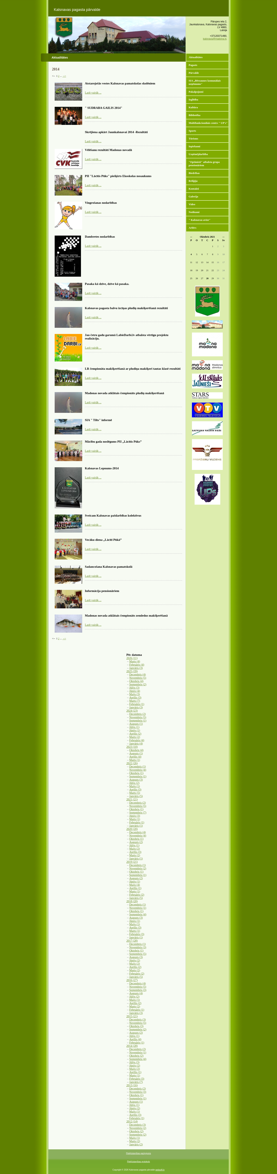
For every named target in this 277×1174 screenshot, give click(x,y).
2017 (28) (132, 940)
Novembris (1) (137, 907)
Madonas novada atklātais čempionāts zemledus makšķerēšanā (126, 615)
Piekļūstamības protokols (138, 1161)
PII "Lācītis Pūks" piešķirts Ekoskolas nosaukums (118, 176)
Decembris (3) (137, 1019)
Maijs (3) (134, 694)
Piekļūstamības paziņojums (138, 1153)
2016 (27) (132, 980)
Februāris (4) (136, 664)
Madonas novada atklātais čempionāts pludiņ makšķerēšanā (124, 393)
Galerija (193, 196)
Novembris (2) (137, 868)
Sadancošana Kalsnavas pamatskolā (108, 566)
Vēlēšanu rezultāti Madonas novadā (108, 150)
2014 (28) (132, 1045)
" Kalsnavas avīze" (199, 219)
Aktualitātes (196, 57)
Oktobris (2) (136, 1055)
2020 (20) (132, 829)
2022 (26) (132, 763)
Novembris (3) (137, 947)
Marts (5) (134, 792)
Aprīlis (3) (135, 697)
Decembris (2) (137, 714)
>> (223, 237)
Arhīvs (192, 227)
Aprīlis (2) (135, 733)
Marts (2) (134, 737)
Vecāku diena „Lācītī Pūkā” (103, 539)
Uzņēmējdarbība (198, 154)
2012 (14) (132, 1121)
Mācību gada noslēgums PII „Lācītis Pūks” (113, 441)
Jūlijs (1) (134, 727)
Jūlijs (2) (134, 783)
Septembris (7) (137, 812)
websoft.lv (159, 1170)
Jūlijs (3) (134, 687)
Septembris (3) (137, 990)
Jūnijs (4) (134, 691)
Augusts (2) (136, 842)
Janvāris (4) (136, 743)
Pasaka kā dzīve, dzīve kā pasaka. (107, 283)
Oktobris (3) (136, 1026)
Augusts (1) (136, 723)
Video (192, 204)
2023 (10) (132, 746)
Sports (192, 130)
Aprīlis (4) (135, 756)
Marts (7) (134, 700)
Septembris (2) (137, 684)
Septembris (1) (137, 720)
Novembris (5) (137, 677)
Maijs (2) (134, 848)
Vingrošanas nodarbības (101, 202)
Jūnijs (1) (134, 730)
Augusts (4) (136, 993)
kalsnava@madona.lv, (215, 38)
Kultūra (193, 107)
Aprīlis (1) (135, 888)
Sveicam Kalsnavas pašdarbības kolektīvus (113, 515)
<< (191, 237)
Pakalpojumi (196, 91)
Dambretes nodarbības (100, 236)
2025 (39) (132, 671)
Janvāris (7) (136, 1082)
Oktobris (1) (136, 773)
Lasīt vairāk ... (93, 92)
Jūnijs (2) (134, 960)
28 (207, 278)
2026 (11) (131, 658)
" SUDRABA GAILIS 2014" (103, 107)
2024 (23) (132, 710)
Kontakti (194, 188)
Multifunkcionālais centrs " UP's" (208, 122)
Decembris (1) (137, 766)
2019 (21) (132, 861)
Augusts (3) (136, 779)
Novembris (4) (137, 769)
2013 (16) (132, 1085)
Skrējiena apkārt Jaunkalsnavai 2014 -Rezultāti (116, 132)
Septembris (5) (137, 953)
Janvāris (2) (136, 1144)
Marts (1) (134, 760)
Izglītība (193, 99)
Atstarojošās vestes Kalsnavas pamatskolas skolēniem (120, 83)
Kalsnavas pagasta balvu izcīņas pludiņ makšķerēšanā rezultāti (126, 308)
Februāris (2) (136, 894)
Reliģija (193, 180)
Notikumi (194, 212)
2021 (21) (132, 799)
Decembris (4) (137, 674)
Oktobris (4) (136, 681)
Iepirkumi (194, 146)
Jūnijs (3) (134, 815)
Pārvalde (194, 72)
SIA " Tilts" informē (98, 420)
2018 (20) (132, 901)
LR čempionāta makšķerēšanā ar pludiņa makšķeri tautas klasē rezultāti (132, 368)
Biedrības (194, 173)
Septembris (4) (137, 914)
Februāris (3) (136, 934)
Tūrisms (193, 138)
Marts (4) (134, 661)
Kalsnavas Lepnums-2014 (102, 468)
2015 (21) (132, 1016)
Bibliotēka (194, 115)
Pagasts (193, 65)
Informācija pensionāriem (102, 591)
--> (64, 76)
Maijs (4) (134, 884)
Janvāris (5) (136, 796)
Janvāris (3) (136, 668)
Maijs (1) (134, 786)
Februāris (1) (136, 704)
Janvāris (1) (136, 825)
